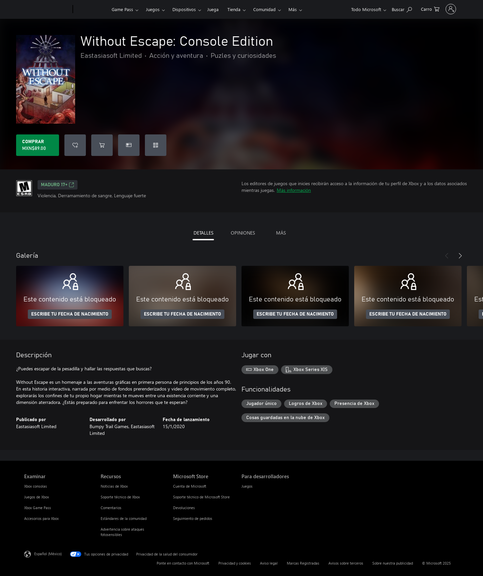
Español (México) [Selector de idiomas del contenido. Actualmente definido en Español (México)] (48, 553)
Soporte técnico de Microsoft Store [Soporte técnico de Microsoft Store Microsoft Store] (201, 497)
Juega (213, 9)
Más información (294, 190)
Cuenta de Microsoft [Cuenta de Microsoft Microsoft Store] (189, 486)
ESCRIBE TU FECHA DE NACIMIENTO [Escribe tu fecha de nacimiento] (69, 314)
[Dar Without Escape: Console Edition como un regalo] (129, 145)
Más (292, 9)
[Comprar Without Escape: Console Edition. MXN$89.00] (37, 145)
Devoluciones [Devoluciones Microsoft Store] (184, 507)
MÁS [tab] (281, 233)
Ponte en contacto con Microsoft (183, 563)
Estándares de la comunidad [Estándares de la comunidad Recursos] (124, 518)
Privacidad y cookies (234, 563)
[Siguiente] (460, 255)
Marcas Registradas (303, 563)
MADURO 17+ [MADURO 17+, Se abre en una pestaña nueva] (57, 185)
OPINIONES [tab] (243, 233)
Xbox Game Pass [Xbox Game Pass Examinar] (37, 507)
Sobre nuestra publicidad (392, 563)
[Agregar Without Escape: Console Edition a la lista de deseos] (75, 145)
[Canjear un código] (155, 145)
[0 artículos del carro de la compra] (399, 8)
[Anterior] (446, 255)
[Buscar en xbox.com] (371, 8)
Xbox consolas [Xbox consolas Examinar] (35, 486)
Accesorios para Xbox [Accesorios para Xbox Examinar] (41, 518)
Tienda (233, 9)
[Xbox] (91, 9)
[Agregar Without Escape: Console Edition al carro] (102, 145)
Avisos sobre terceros (345, 563)
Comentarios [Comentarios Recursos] (111, 507)
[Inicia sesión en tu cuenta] (435, 9)
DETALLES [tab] (203, 233)
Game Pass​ (122, 9)
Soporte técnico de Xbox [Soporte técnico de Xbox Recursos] (120, 497)
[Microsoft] (47, 9)
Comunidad (264, 9)
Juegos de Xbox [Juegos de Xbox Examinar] (36, 497)
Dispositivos (184, 9)
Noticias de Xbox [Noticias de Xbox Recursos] (114, 486)
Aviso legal (269, 563)
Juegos (153, 9)
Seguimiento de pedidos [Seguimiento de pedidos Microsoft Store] (192, 518)
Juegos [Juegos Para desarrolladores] (247, 486)
